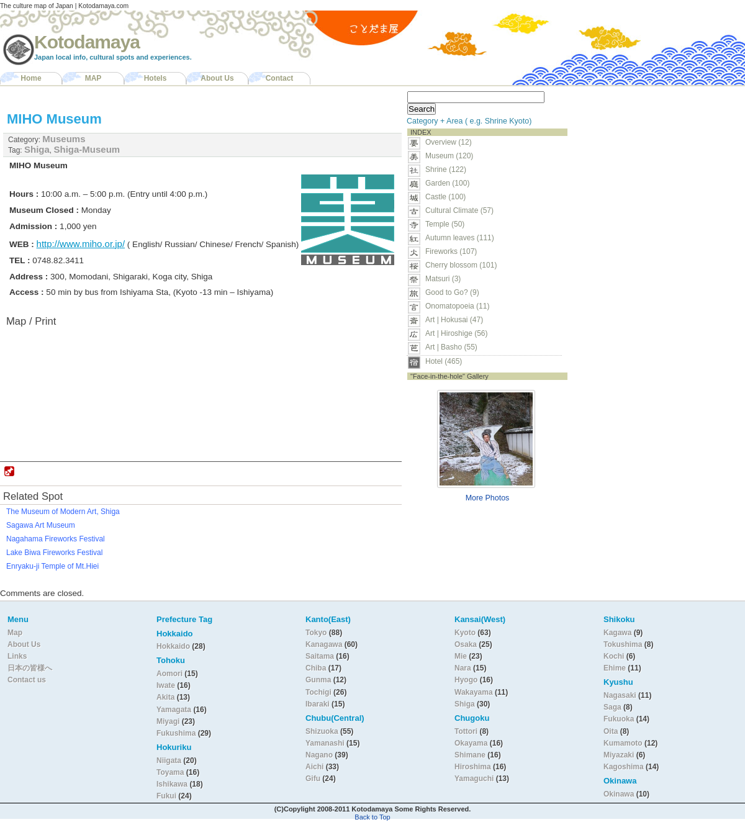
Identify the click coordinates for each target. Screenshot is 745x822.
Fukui (167, 796)
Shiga (37, 149)
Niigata (168, 760)
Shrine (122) (445, 169)
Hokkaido (173, 646)
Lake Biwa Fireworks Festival (54, 552)
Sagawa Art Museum (40, 525)
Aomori (170, 673)
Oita (610, 731)
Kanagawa (323, 644)
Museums (63, 138)
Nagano (320, 755)
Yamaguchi (474, 778)
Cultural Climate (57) (459, 210)
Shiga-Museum (87, 149)
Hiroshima (472, 766)
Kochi (613, 656)
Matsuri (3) (443, 278)
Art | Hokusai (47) (454, 319)
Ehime (614, 668)
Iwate (165, 685)
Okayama (470, 743)
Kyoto (465, 632)
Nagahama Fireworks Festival (55, 539)
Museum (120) (453, 155)
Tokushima (622, 644)
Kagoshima (623, 766)
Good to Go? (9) (452, 292)
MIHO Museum (54, 119)
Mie (460, 656)
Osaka (465, 644)
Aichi (314, 766)
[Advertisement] (650, 165)
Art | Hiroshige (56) (456, 333)
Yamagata (174, 709)
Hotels (155, 78)
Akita (166, 697)
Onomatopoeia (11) (457, 306)
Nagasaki (619, 695)
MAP (93, 78)
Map (14, 632)
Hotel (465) (443, 361)
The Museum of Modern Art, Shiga (63, 511)
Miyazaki (618, 755)
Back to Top (372, 817)
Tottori (465, 731)
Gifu (312, 778)
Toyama (170, 772)
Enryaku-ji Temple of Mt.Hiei (52, 566)
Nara (463, 668)
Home (30, 78)
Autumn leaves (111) (459, 237)
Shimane (469, 755)
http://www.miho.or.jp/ (81, 243)
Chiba (315, 668)
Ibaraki (317, 704)
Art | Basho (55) (451, 347)
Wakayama (473, 692)
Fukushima (177, 733)
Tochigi (319, 692)
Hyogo (465, 679)
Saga (612, 707)
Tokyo (317, 632)
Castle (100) (445, 196)
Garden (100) (447, 183)
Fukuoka (618, 719)
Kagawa (617, 632)
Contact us (26, 679)
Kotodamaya (87, 42)
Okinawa (618, 794)
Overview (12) (448, 142)
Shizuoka (321, 731)
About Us (217, 78)
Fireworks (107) (451, 251)
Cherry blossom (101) (461, 265)
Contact (280, 78)
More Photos (488, 498)
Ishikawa (172, 784)
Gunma (318, 679)
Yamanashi (325, 743)
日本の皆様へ (29, 668)
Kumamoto (623, 743)
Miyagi (169, 721)
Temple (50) (444, 224)
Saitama (319, 656)
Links (17, 656)
